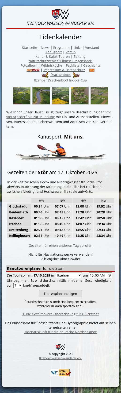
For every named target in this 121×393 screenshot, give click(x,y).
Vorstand (92, 47)
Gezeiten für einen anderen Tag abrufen (60, 245)
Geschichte (92, 65)
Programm (61, 47)
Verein (71, 52)
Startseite (29, 47)
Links (77, 47)
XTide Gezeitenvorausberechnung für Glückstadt (60, 314)
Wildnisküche (51, 65)
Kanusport (53, 52)
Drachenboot (60, 75)
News (45, 47)
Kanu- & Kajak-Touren (52, 56)
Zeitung (80, 56)
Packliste (72, 65)
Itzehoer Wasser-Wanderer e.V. (60, 358)
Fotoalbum (29, 65)
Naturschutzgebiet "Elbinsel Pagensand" (60, 61)
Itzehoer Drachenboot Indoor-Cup (60, 80)
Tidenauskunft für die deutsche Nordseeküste (60, 332)
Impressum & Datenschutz (64, 70)
